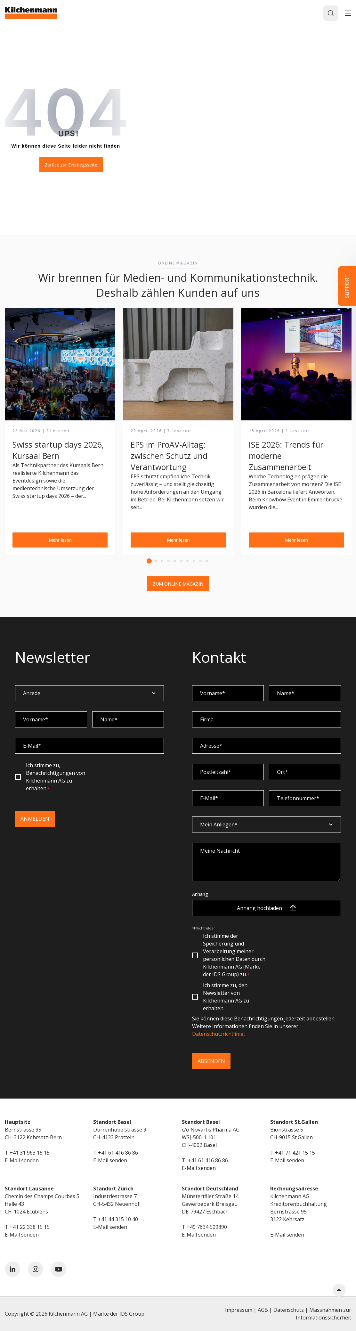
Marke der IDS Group (118, 1313)
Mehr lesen (60, 540)
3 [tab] (162, 561)
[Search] (330, 13)
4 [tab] (168, 561)
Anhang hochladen (266, 908)
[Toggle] (348, 13)
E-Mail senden (22, 1160)
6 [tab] (181, 561)
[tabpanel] (60, 432)
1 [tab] (149, 561)
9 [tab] (200, 561)
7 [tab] (187, 561)
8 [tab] (194, 561)
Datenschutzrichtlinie (217, 1033)
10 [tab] (207, 561)
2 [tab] (155, 561)
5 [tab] (175, 561)
